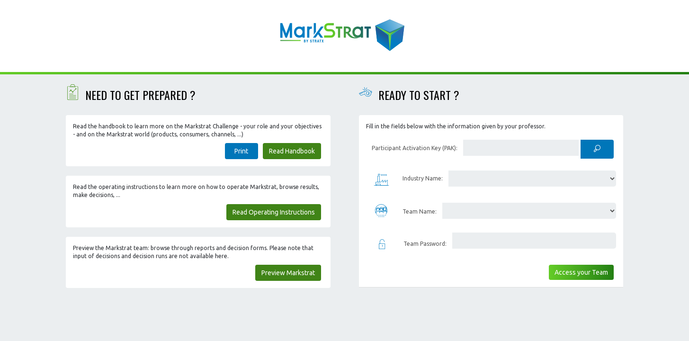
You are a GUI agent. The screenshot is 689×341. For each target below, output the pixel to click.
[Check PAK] (597, 149)
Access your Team (581, 272)
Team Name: (420, 211)
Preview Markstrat (288, 273)
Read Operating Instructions (274, 212)
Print (241, 151)
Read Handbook (292, 151)
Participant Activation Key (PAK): (414, 148)
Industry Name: (423, 178)
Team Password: (425, 244)
